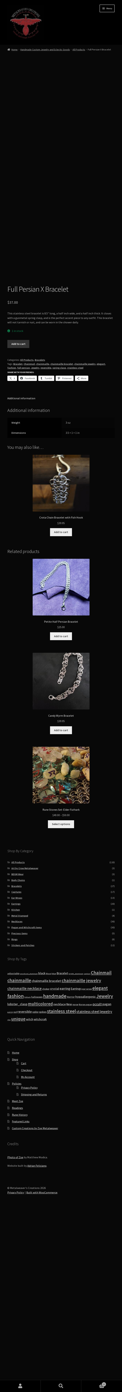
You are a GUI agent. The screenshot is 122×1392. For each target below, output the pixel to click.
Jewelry (35, 547)
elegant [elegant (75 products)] (100, 1167)
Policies (16, 1263)
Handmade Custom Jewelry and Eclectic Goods (45, 49)
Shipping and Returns (34, 1274)
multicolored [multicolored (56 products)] (40, 1183)
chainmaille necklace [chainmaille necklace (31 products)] (24, 1168)
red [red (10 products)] (15, 1191)
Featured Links (20, 1301)
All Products (78, 49)
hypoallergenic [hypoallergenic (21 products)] (85, 1176)
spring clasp (59, 547)
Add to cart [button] (61, 711)
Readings (17, 1287)
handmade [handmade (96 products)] (54, 1175)
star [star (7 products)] (9, 1199)
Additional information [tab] (21, 577)
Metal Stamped (19, 1095)
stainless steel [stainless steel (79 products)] (61, 1190)
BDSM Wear (17, 1053)
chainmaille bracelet (61, 543)
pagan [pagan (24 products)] (106, 1183)
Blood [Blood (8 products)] (48, 1153)
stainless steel (75, 547)
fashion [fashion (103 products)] (15, 1175)
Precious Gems (19, 1112)
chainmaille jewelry (84, 543)
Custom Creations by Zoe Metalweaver (35, 1307)
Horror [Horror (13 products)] (71, 1176)
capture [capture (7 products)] (87, 1153)
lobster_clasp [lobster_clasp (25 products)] (17, 1183)
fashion (11, 547)
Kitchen (15, 1089)
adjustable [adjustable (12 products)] (13, 1152)
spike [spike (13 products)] (35, 1191)
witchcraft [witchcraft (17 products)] (40, 1199)
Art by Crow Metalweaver (24, 1047)
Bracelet (17, 543)
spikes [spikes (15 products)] (43, 1191)
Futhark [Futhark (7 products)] (27, 1176)
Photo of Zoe (15, 1336)
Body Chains (18, 1059)
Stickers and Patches (22, 1124)
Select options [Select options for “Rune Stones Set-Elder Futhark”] (61, 1003)
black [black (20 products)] (41, 1153)
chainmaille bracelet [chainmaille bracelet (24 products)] (46, 1160)
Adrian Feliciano (37, 1345)
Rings (14, 1118)
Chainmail (29, 543)
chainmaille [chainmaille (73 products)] (19, 1160)
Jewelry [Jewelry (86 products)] (104, 1175)
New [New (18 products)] (69, 1184)
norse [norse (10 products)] (75, 1183)
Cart (23, 1242)
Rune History (20, 1294)
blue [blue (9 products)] (54, 1153)
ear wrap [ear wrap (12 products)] (87, 1168)
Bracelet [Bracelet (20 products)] (62, 1153)
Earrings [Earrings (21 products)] (76, 1168)
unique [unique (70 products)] (18, 1198)
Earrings (16, 1083)
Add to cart (18, 523)
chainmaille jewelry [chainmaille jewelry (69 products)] (81, 1160)
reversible (46, 547)
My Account (28, 1256)
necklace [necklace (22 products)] (59, 1184)
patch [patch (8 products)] (10, 1191)
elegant (101, 543)
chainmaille (42, 543)
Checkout (26, 1249)
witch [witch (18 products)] (29, 1199)
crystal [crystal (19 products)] (54, 1168)
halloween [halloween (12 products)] (37, 1176)
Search (61, 1386)
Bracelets (40, 539)
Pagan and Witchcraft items (26, 1106)
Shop (15, 1239)
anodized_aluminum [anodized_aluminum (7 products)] (29, 1153)
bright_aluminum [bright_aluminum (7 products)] (76, 1153)
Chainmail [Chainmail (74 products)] (101, 1152)
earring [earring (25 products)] (65, 1168)
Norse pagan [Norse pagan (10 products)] (85, 1183)
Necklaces (16, 1100)
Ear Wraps (16, 1077)
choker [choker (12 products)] (46, 1168)
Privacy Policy (29, 1267)
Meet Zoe (17, 1280)
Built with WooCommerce (41, 1372)
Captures (16, 1071)
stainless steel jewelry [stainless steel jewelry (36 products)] (94, 1191)
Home (14, 49)
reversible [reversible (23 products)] (24, 1191)
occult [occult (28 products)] (97, 1183)
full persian (23, 547)
